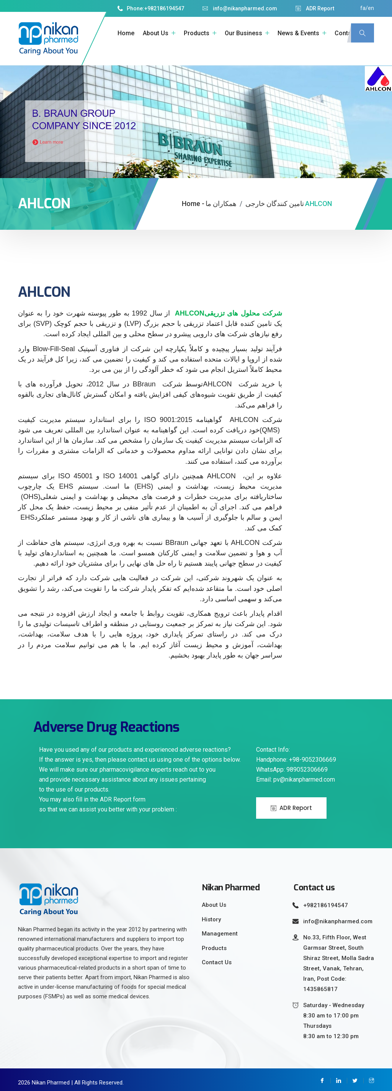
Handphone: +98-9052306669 (296, 755)
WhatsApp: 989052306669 (292, 765)
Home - (193, 199)
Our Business (243, 33)
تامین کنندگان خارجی (274, 199)
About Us (155, 33)
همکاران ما (221, 199)
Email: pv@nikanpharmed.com (295, 775)
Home (126, 33)
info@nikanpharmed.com (240, 8)
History (211, 915)
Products (196, 33)
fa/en (367, 8)
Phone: (131, 8)
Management (220, 929)
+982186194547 (164, 8)
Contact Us (217, 958)
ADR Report (315, 8)
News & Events (298, 33)
